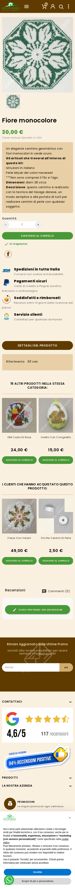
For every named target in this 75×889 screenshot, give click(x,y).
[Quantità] (22, 224)
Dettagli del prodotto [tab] (37, 345)
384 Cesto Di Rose (19, 437)
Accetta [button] (37, 872)
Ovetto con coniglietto (56, 437)
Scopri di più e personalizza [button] (37, 881)
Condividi (8, 254)
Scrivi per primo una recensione (37, 610)
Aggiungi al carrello (37, 235)
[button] (70, 818)
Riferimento (15, 362)
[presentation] (42, 679)
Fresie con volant (19, 538)
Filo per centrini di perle (56, 538)
